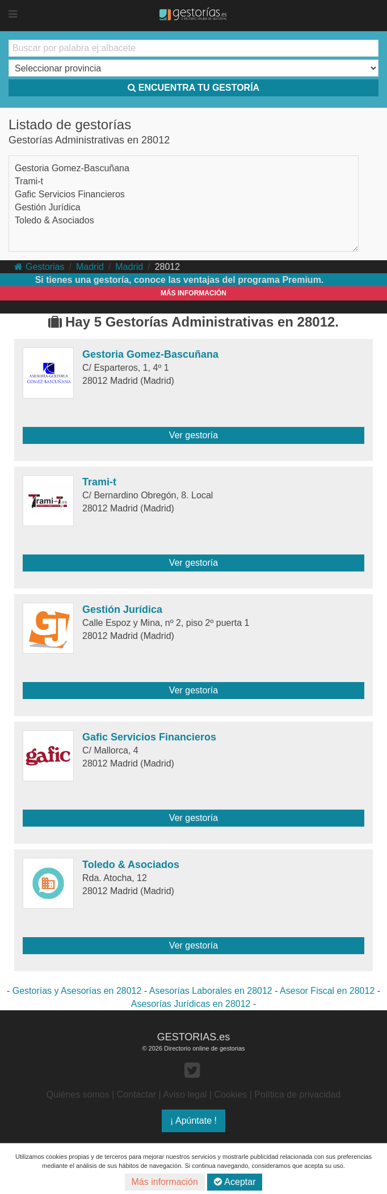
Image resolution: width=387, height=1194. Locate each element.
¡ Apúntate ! (193, 1120)
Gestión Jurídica (48, 207)
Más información (165, 1182)
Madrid (90, 267)
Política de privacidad (297, 1094)
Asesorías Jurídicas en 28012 (191, 1004)
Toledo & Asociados (54, 220)
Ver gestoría (193, 435)
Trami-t (29, 181)
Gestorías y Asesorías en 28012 (77, 991)
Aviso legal (185, 1094)
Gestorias (39, 267)
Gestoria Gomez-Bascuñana (72, 168)
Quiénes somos (78, 1094)
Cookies (230, 1094)
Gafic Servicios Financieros (70, 194)
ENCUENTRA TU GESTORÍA (193, 87)
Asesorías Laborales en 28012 (210, 991)
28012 (167, 267)
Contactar (136, 1094)
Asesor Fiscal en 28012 (327, 991)
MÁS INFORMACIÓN (193, 293)
